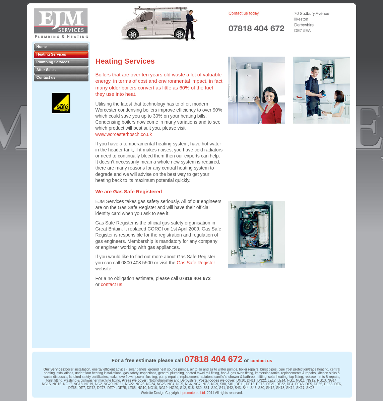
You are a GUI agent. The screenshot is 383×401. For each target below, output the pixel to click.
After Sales (46, 70)
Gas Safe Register (196, 262)
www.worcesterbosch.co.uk (123, 134)
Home (42, 47)
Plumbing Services (53, 62)
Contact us (46, 77)
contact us (111, 284)
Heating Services (51, 54)
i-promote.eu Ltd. (193, 393)
